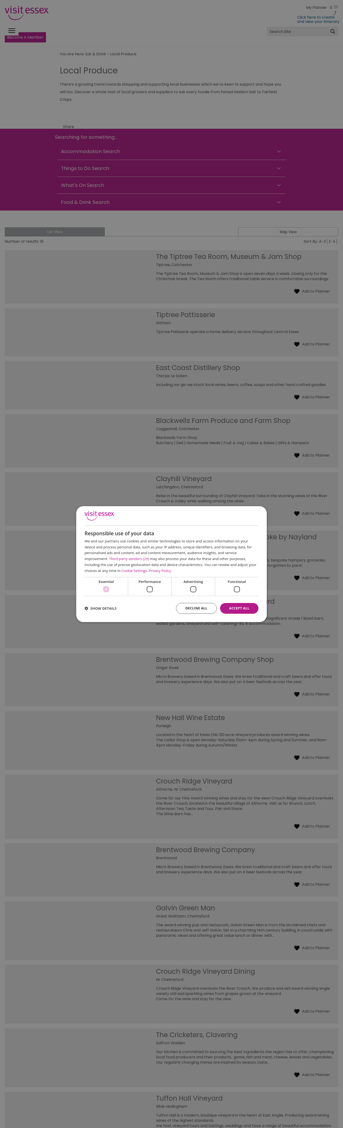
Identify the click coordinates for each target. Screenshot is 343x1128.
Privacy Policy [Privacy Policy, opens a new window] (160, 570)
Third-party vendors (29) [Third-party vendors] (129, 558)
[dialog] (171, 564)
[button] (100, 608)
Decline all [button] (196, 608)
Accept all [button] (239, 608)
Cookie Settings (134, 570)
